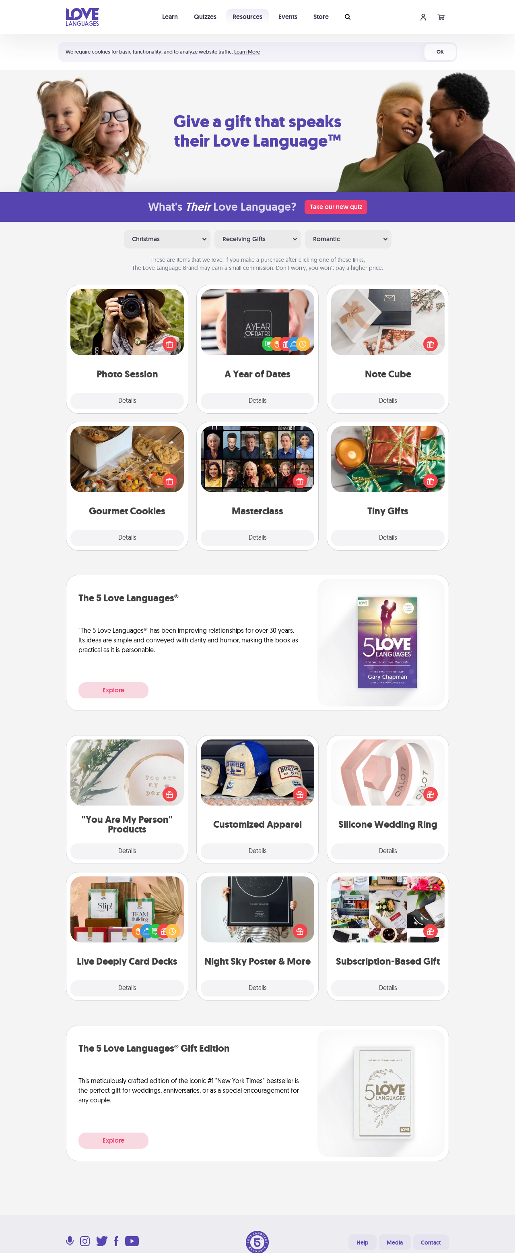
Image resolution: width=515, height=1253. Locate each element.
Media (395, 1242)
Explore (113, 690)
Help (362, 1242)
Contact (431, 1242)
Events (287, 16)
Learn (170, 16)
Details (127, 401)
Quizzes (205, 16)
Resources (247, 16)
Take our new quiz (336, 207)
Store (321, 16)
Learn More (247, 51)
